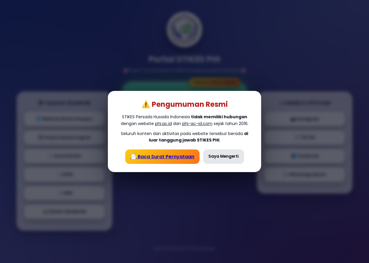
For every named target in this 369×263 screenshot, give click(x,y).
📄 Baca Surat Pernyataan (162, 156)
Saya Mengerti (223, 156)
